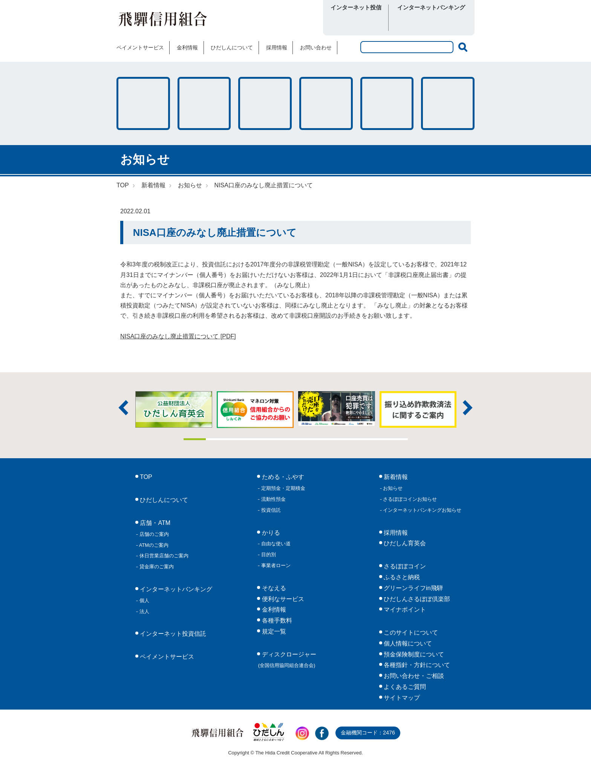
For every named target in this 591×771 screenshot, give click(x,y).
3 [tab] (239, 439)
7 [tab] (329, 439)
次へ (468, 407)
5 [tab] (284, 439)
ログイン (356, 22)
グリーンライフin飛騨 (412, 588)
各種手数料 (387, 103)
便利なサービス (448, 103)
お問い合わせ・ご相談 (413, 676)
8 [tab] (351, 439)
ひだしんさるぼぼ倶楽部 (416, 599)
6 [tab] (307, 439)
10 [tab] (396, 439)
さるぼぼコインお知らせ (409, 499)
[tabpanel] (336, 408)
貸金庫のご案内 (156, 566)
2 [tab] (217, 439)
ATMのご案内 (153, 545)
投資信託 (270, 510)
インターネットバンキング (175, 589)
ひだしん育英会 (404, 543)
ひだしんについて (232, 47)
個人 (143, 600)
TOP (122, 185)
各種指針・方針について (416, 665)
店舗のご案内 (153, 534)
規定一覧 (273, 631)
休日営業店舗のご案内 (163, 555)
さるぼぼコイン (274, 21)
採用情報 (276, 47)
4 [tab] (262, 439)
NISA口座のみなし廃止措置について (263, 185)
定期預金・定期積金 (282, 488)
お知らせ (190, 185)
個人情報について (407, 643)
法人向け (451, 22)
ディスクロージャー (287, 660)
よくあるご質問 (404, 687)
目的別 (268, 554)
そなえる (265, 103)
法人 (143, 611)
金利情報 (187, 47)
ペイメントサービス (140, 47)
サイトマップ (401, 698)
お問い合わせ (316, 47)
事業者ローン (275, 565)
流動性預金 (273, 499)
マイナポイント (404, 609)
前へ (123, 407)
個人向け (411, 22)
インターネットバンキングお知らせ (422, 510)
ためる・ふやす (143, 103)
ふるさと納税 (401, 577)
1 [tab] (195, 439)
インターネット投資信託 (172, 633)
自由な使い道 (275, 543)
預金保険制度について (413, 654)
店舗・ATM (326, 103)
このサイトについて (410, 632)
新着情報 (153, 185)
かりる (204, 103)
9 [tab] (374, 439)
